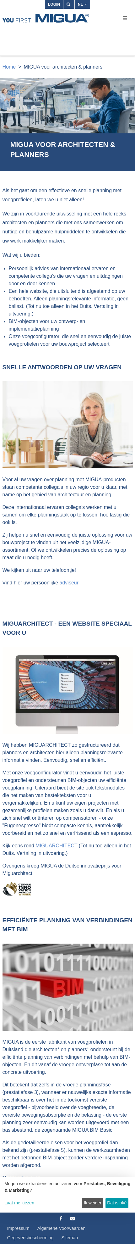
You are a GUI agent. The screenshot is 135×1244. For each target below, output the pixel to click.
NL (82, 4)
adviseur (69, 582)
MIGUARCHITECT (56, 845)
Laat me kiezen (19, 1202)
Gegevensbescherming (30, 1237)
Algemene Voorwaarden (61, 1228)
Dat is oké (117, 1202)
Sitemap (70, 1237)
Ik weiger (92, 1202)
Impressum (18, 1228)
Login (54, 4)
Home (9, 67)
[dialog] (67, 1195)
